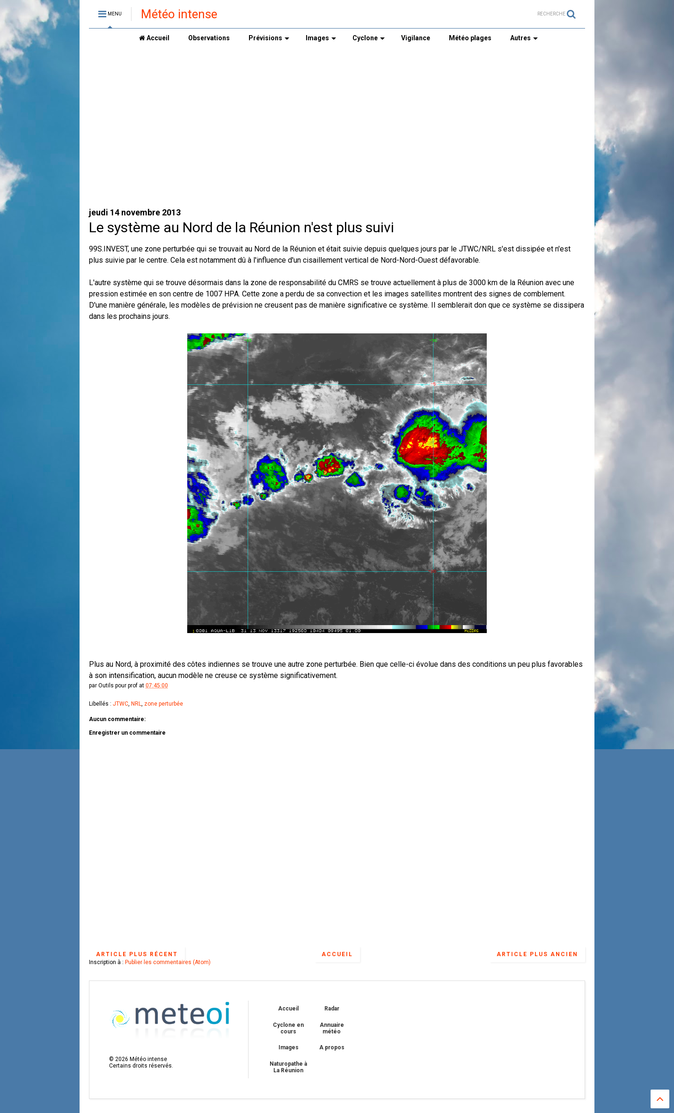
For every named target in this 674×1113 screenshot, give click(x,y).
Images (321, 38)
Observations (209, 38)
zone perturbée (163, 703)
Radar (331, 1008)
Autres (524, 38)
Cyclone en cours (288, 1028)
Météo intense (179, 14)
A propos (331, 1047)
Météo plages (470, 38)
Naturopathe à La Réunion (288, 1067)
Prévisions (269, 38)
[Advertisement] (337, 126)
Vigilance (415, 38)
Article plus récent (137, 954)
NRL (136, 703)
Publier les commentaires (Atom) (168, 962)
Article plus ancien (537, 954)
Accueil (154, 38)
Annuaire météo (332, 1028)
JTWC (120, 703)
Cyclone (368, 38)
